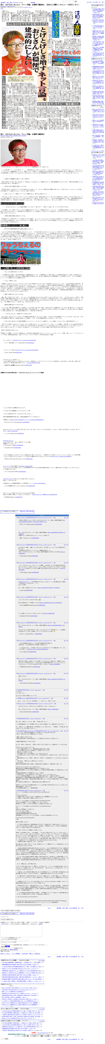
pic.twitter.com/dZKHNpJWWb (37, 419)
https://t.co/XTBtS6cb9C (55, 664)
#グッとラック (26, 419)
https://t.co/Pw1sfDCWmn (39, 483)
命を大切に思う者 (26, 730)
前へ (103, 2)
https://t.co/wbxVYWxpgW (17, 419)
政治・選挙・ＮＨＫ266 (12, 2)
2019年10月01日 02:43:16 (32, 658)
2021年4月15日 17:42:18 (23, 790)
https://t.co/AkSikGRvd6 (53, 709)
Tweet (2, 8)
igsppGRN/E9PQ (25, 7)
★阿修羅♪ (3, 2)
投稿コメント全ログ (5, 956)
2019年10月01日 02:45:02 (32, 673)
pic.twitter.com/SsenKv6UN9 (29, 340)
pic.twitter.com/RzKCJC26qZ (33, 362)
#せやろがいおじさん (18, 340)
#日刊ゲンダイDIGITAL (34, 521)
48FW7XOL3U (41, 517)
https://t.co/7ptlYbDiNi (53, 625)
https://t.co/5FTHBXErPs (66, 456)
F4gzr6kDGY (32, 718)
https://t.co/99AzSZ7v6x (53, 679)
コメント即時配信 (16, 956)
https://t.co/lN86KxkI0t (18, 445)
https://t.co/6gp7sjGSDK (27, 466)
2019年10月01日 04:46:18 (23, 689)
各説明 (40, 923)
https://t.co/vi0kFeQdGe (13, 431)
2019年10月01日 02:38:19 (32, 544)
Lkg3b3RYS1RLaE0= (37, 790)
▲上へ (49, 908)
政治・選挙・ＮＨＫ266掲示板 (70, 908)
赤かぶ (21, 517)
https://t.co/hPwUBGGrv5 (53, 532)
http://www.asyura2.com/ (42, 1035)
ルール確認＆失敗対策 (12, 952)
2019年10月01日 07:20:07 (31, 698)
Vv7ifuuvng (39, 698)
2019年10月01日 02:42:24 (32, 640)
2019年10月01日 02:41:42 (32, 622)
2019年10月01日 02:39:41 (32, 579)
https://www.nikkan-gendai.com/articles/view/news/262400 (13, 135)
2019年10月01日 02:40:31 (32, 597)
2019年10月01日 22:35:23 (41, 730)
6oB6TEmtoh (31, 790)
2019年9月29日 (30, 342)
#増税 (44, 494)
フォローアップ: (4, 916)
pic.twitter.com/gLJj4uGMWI (31, 350)
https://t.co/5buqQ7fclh (57, 602)
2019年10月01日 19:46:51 (23, 718)
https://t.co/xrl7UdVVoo (43, 587)
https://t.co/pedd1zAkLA (43, 649)
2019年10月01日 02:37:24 (32, 517)
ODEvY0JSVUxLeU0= (47, 517)
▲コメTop (89, 2)
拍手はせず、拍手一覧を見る (27, 511)
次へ (100, 2)
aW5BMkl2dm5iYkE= (37, 718)
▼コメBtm (95, 2)
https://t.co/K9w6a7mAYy (46, 602)
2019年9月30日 (18, 352)
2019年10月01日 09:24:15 (32, 703)
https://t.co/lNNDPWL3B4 (51, 494)
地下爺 (22, 698)
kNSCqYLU (30, 7)
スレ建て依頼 (24, 956)
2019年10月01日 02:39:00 (32, 562)
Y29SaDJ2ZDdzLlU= (45, 698)
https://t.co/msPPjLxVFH (49, 613)
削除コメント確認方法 (34, 956)
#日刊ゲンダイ (43, 521)
